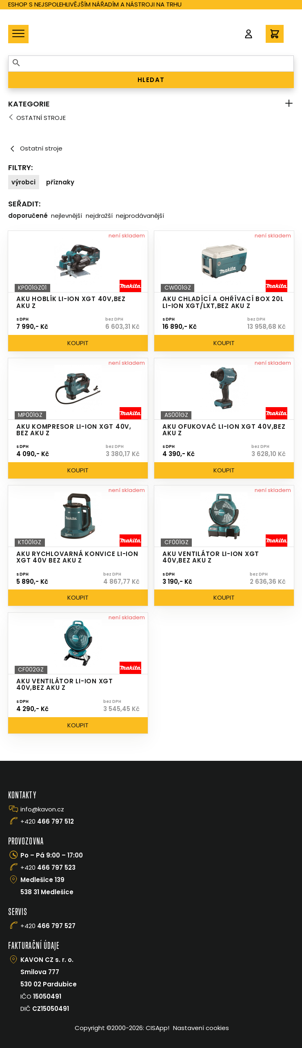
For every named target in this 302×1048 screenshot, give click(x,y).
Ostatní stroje (41, 117)
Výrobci (23, 182)
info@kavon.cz (42, 809)
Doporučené (28, 215)
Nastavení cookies (201, 1028)
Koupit (78, 343)
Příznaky (60, 182)
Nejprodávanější (140, 215)
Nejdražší (99, 215)
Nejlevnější (66, 215)
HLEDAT (151, 79)
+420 (47, 821)
